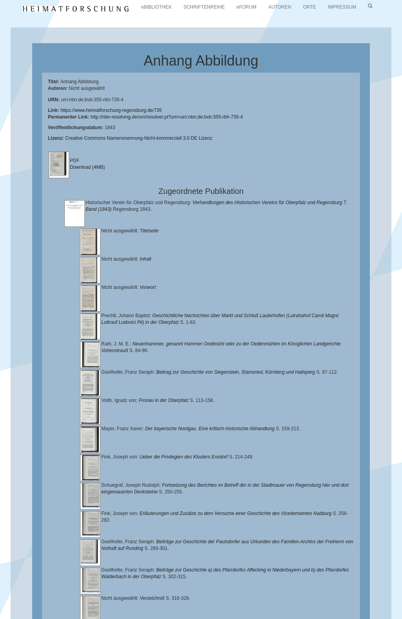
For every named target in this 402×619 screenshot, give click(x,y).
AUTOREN (279, 7)
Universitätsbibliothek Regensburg (225, 583)
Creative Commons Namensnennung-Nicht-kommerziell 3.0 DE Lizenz (138, 138)
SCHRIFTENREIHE (204, 7)
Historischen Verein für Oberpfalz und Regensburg (192, 589)
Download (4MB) (87, 167)
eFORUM (247, 7)
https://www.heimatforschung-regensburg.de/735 (111, 110)
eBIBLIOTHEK (156, 7)
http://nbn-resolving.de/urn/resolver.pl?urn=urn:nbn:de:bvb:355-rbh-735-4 (167, 117)
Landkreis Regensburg (281, 589)
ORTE (309, 7)
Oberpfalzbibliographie (64, 601)
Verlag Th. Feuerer (167, 595)
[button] (2, 616)
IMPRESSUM (342, 7)
